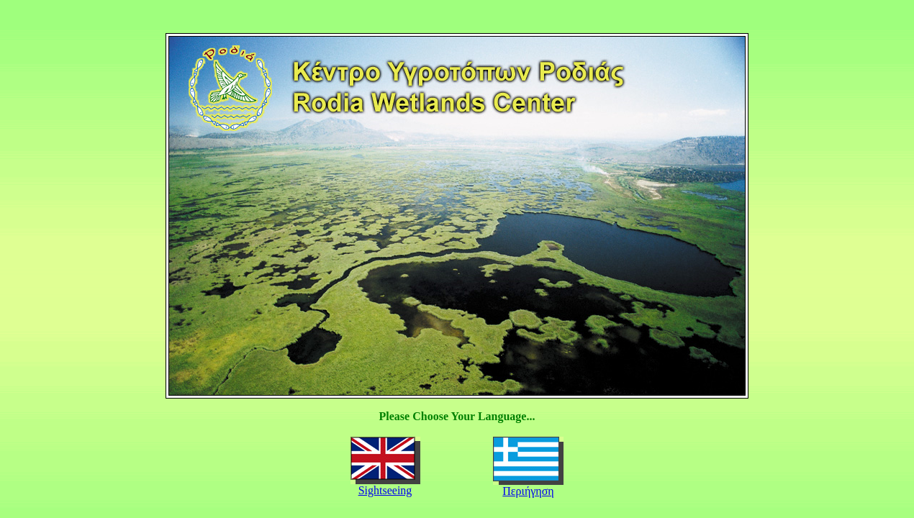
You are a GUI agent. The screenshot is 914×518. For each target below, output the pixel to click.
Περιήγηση (527, 491)
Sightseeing (385, 490)
